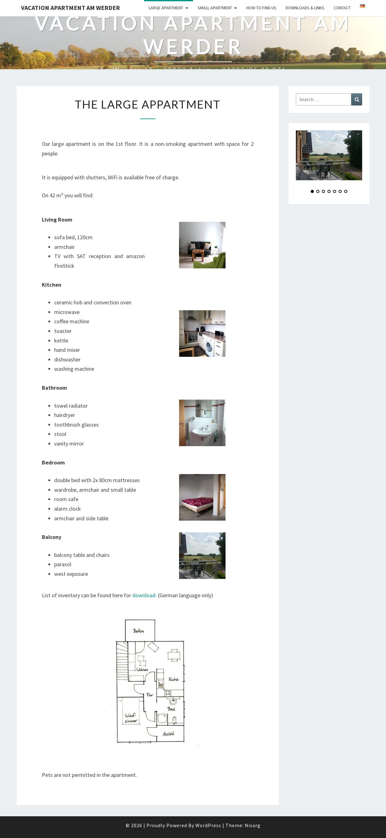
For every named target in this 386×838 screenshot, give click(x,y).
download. (144, 595)
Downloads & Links (305, 8)
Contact (342, 8)
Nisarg (253, 825)
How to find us (261, 8)
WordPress (208, 825)
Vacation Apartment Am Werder (70, 7)
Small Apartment (215, 8)
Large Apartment (166, 8)
